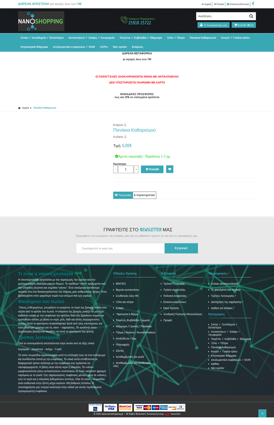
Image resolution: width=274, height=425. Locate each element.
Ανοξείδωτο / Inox (124, 338)
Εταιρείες (137, 47)
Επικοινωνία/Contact (238, 4)
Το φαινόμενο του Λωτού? (224, 289)
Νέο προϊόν (120, 47)
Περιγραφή (123, 195)
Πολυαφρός (121, 344)
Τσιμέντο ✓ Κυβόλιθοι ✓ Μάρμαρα (140, 37)
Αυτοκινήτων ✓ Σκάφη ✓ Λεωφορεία (91, 37)
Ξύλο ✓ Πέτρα (176, 37)
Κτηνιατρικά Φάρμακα (34, 47)
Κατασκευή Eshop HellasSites (164, 414)
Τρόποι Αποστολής (173, 289)
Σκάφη (118, 308)
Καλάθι (152, 169)
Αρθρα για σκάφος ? (221, 308)
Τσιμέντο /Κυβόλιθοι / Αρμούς (131, 320)
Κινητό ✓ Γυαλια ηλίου (235, 37)
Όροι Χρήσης (170, 308)
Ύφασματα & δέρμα (125, 314)
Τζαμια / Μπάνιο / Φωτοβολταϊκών (134, 332)
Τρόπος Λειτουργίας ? (222, 296)
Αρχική (206, 4)
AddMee (104, 47)
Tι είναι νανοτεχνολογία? (223, 283)
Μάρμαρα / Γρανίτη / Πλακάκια (132, 326)
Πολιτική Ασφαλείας (173, 296)
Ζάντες (118, 350)
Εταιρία (219, 4)
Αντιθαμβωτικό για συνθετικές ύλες (131, 364)
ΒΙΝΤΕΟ (119, 283)
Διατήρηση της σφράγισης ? (225, 302)
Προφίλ (166, 320)
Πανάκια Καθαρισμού (203, 37)
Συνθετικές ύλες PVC (126, 296)
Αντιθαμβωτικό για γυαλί (128, 356)
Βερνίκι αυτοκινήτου (126, 289)
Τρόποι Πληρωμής (173, 283)
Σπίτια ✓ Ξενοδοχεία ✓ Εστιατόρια (42, 37)
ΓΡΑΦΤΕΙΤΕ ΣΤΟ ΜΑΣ (138, 229)
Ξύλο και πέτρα (123, 302)
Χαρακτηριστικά (144, 195)
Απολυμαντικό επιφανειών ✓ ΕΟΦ (74, 47)
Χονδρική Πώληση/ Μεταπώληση (181, 314)
